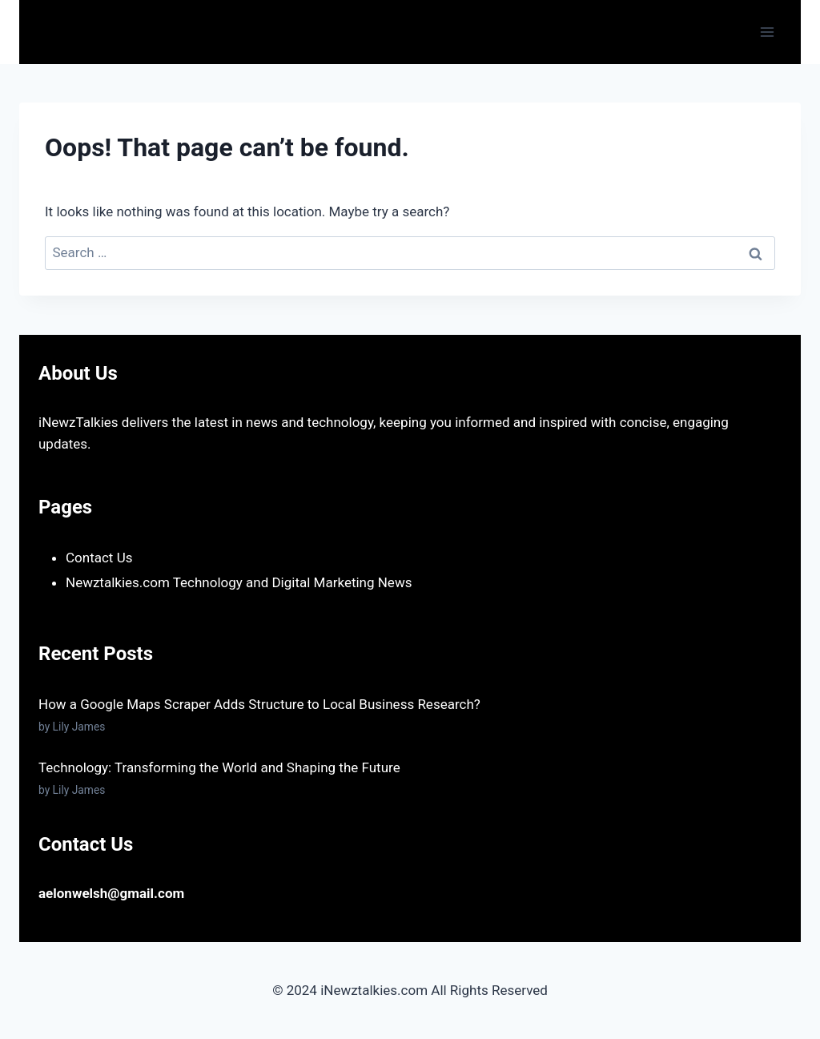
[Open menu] (767, 31)
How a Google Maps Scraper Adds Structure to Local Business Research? (259, 704)
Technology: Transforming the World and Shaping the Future (219, 767)
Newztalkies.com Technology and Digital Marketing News (239, 582)
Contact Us (99, 558)
